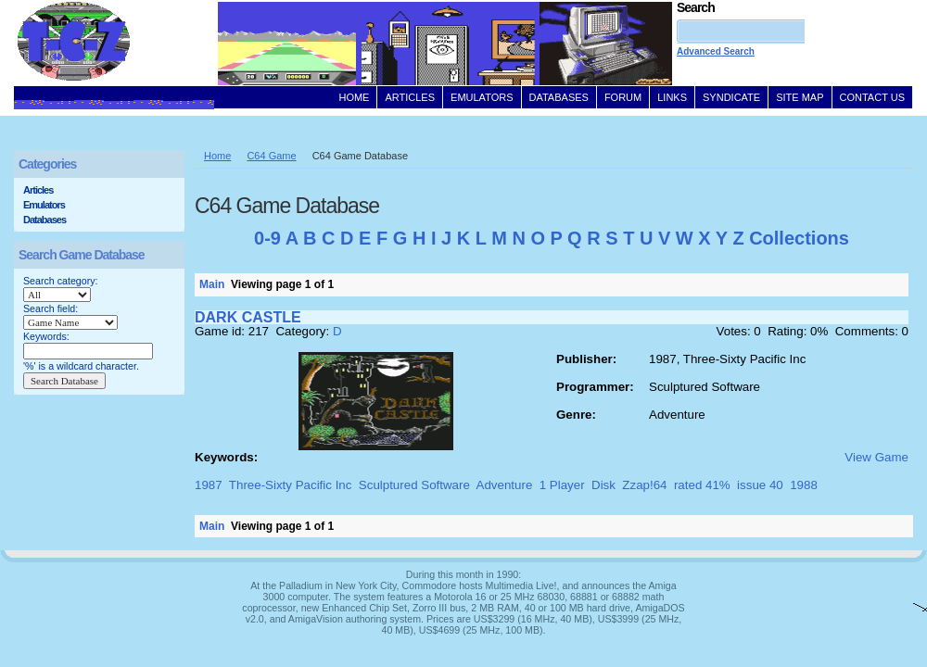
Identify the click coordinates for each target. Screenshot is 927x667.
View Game (876, 457)
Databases (44, 219)
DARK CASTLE (248, 317)
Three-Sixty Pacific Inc (290, 485)
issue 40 (760, 485)
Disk (603, 485)
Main (211, 284)
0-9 (267, 238)
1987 (208, 485)
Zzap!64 (644, 485)
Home (217, 155)
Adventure (504, 485)
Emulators (44, 204)
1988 (804, 485)
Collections (799, 238)
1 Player (562, 485)
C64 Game (271, 155)
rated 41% (702, 485)
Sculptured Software (414, 485)
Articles (38, 189)
